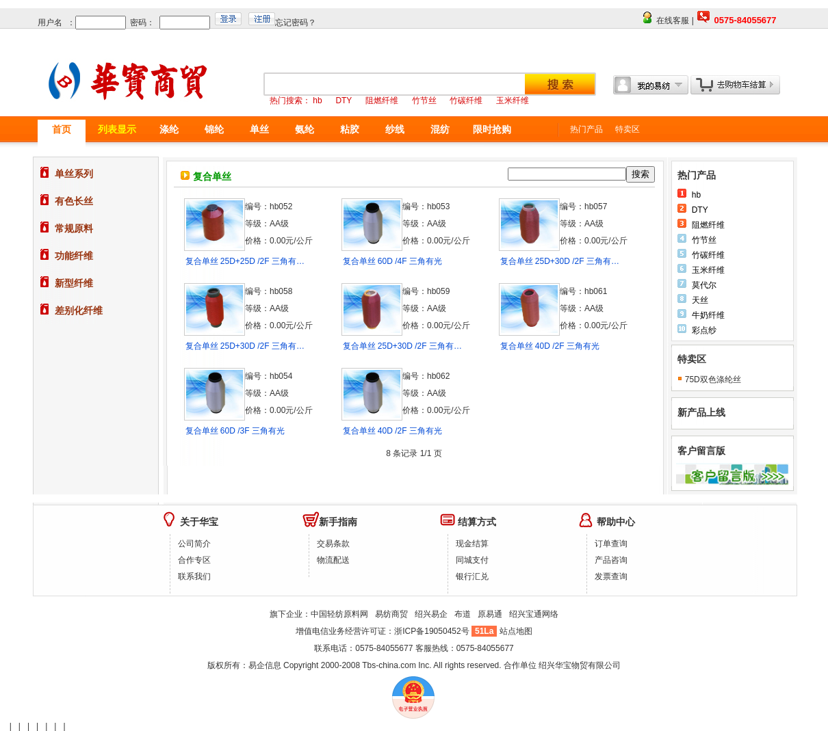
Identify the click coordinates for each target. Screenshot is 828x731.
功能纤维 (74, 255)
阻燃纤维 (708, 225)
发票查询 (611, 576)
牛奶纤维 (708, 315)
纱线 (394, 129)
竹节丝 (704, 240)
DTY (700, 210)
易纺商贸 (391, 614)
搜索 (640, 174)
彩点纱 (704, 330)
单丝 (259, 129)
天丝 (700, 300)
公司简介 (194, 543)
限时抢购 (492, 129)
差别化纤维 (79, 310)
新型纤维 (74, 283)
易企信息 (264, 665)
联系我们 (194, 576)
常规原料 (74, 228)
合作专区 (194, 560)
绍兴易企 (431, 614)
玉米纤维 (708, 270)
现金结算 (472, 543)
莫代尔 (704, 285)
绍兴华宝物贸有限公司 (580, 665)
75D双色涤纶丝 (713, 379)
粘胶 (349, 129)
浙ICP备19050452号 (432, 631)
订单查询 (611, 543)
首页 (61, 129)
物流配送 (333, 560)
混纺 (440, 129)
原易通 (490, 614)
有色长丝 (74, 201)
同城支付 (472, 560)
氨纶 (304, 129)
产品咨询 (611, 560)
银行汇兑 (472, 576)
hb (696, 195)
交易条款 (333, 543)
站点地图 (516, 631)
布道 (462, 614)
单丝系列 (74, 173)
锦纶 (214, 129)
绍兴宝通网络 (533, 614)
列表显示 (117, 129)
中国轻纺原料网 (339, 614)
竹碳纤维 (708, 255)
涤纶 (169, 129)
